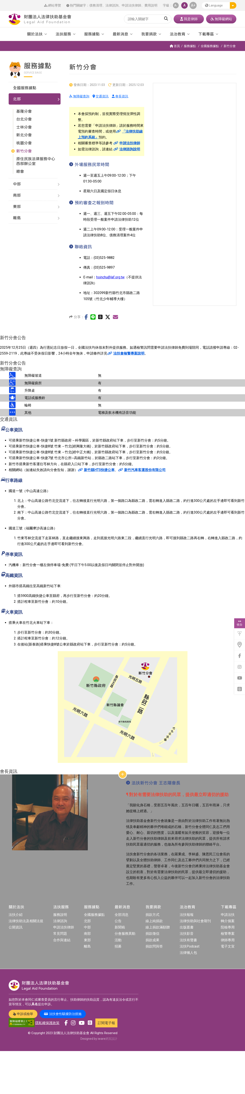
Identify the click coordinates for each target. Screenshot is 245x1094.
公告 (118, 921)
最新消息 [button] (120, 34)
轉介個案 (228, 921)
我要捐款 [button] (149, 34)
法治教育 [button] (177, 34)
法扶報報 (187, 915)
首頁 (175, 46)
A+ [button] (193, 5)
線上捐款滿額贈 (158, 927)
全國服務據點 (210, 46)
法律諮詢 (112, 5)
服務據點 (190, 46)
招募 (118, 946)
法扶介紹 (15, 915)
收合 (239, 623)
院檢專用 (228, 927)
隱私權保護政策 (47, 1023)
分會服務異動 (125, 933)
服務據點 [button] (92, 34)
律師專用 (228, 940)
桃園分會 (24, 143)
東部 (87, 940)
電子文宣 (228, 946)
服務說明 (60, 915)
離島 (87, 946)
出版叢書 (187, 927)
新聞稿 (120, 927)
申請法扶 (228, 915)
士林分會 (24, 127)
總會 (20, 171)
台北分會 (24, 119)
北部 (87, 921)
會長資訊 (120, 96)
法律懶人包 (188, 953)
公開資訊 (15, 927)
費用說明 (150, 5)
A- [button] (175, 5)
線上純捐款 (154, 921)
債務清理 (95, 5)
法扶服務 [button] (63, 34)
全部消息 (121, 915)
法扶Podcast (189, 946)
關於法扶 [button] (35, 34)
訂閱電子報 (106, 1023)
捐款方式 (152, 915)
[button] (219, 5)
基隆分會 (24, 111)
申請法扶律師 (131, 5)
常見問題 (60, 933)
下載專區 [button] (206, 34)
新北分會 (24, 135)
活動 (118, 940)
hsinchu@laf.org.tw (110, 277)
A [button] (184, 5)
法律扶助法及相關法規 (26, 921)
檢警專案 (228, 933)
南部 (87, 933)
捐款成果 (152, 940)
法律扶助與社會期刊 (195, 921)
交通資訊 (101, 96)
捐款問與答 (154, 946)
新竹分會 (230, 46)
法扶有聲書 (188, 940)
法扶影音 (187, 933)
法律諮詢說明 (126, 149)
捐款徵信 (152, 933)
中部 (87, 927)
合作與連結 (61, 940)
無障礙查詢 (79, 96)
